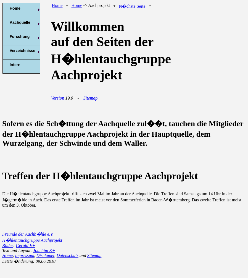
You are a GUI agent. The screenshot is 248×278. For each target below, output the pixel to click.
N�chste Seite (132, 6)
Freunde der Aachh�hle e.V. (28, 234)
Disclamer (45, 255)
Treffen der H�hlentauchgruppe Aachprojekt (100, 175)
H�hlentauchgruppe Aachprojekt (32, 240)
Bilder (7, 245)
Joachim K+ (44, 250)
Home (57, 5)
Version (57, 98)
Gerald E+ (25, 245)
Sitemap (90, 98)
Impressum (24, 255)
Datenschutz (67, 255)
